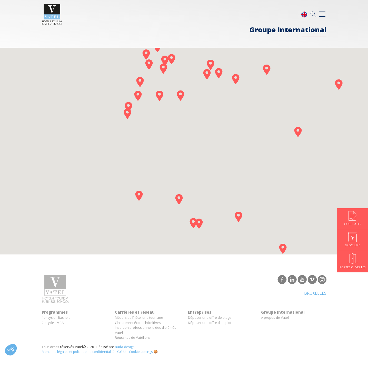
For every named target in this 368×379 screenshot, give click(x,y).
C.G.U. (121, 351)
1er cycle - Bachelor (57, 317)
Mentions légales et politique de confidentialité (78, 351)
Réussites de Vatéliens (133, 337)
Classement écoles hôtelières (138, 322)
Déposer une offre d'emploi (209, 322)
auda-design (125, 346)
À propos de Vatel (275, 317)
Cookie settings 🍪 (143, 351)
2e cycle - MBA (53, 322)
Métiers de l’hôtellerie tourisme (139, 317)
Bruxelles (315, 293)
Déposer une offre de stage (209, 317)
